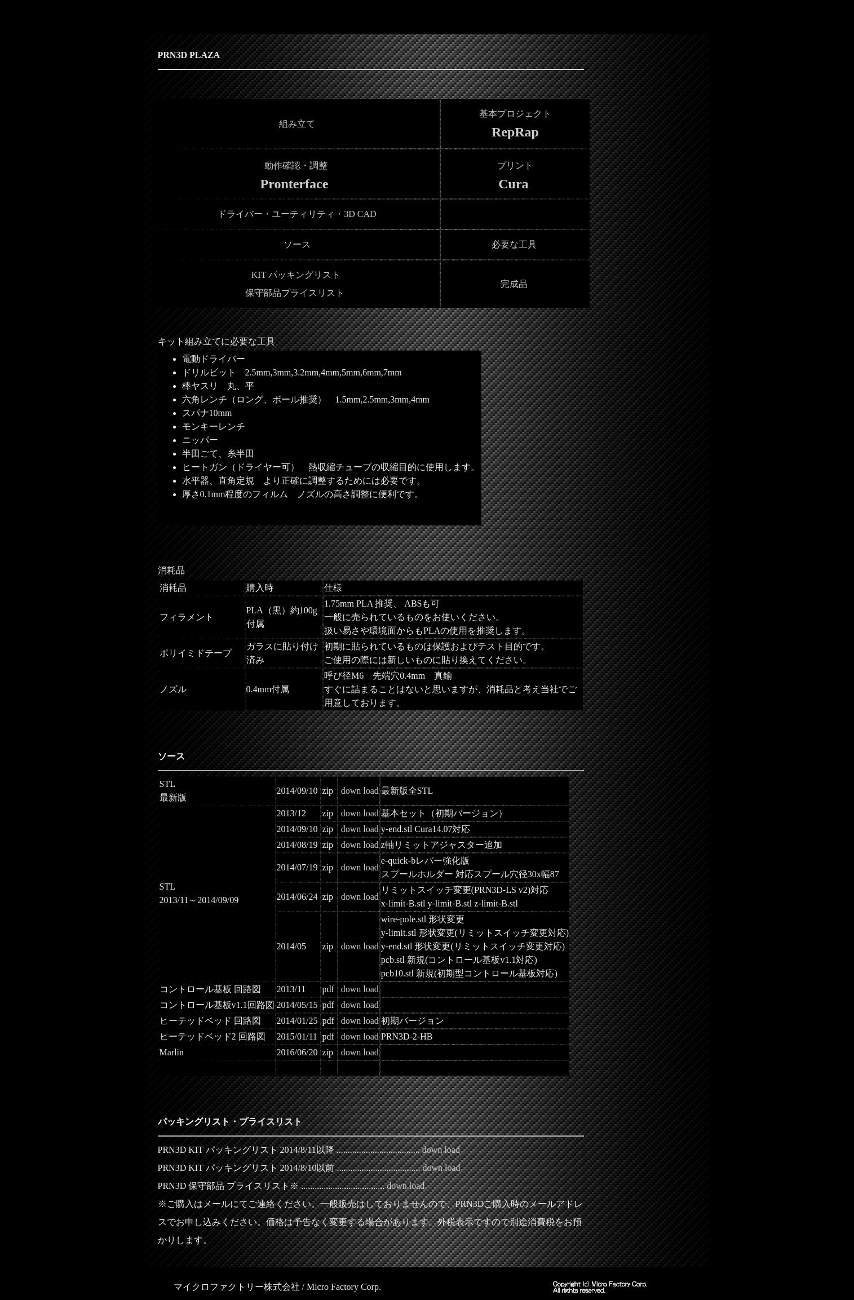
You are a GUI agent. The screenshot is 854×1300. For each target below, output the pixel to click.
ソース (297, 244)
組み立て (296, 124)
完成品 (514, 284)
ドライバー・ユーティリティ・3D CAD (295, 214)
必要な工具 (514, 244)
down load (360, 790)
